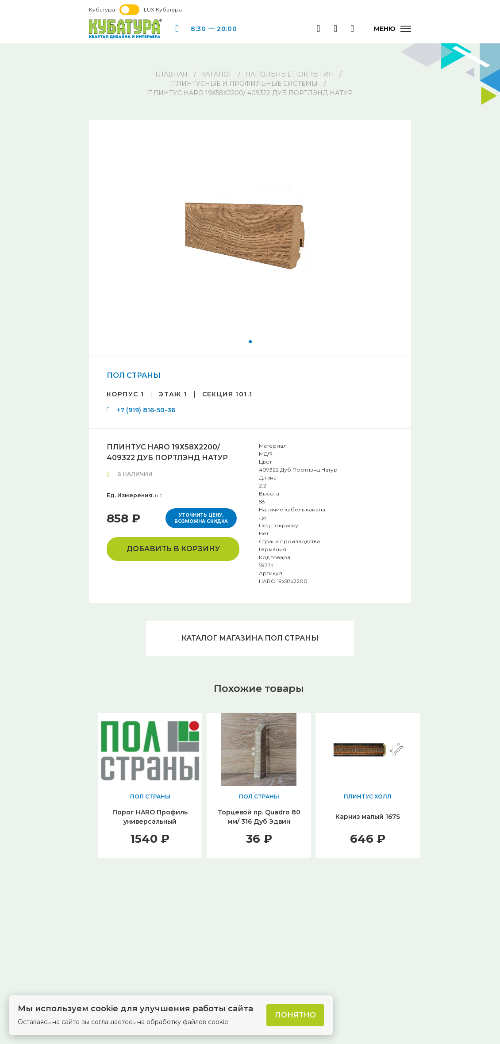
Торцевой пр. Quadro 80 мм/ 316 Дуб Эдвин (259, 816)
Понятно (295, 1015)
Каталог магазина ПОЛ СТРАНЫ (250, 638)
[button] (250, 341)
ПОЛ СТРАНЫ (134, 375)
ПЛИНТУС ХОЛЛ (368, 796)
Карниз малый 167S (367, 817)
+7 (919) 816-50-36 (146, 410)
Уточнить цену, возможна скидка (201, 518)
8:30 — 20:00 (214, 29)
